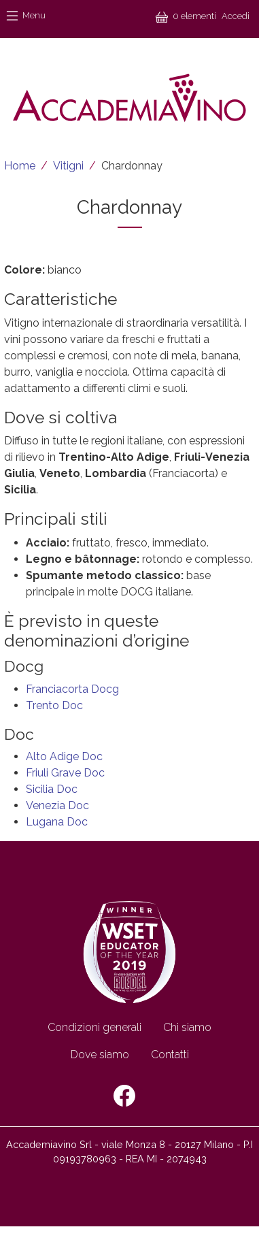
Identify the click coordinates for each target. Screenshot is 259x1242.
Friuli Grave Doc (65, 772)
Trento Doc (54, 705)
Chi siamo (187, 1027)
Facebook (124, 1096)
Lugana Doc (57, 821)
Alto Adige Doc (64, 756)
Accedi (235, 16)
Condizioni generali (94, 1027)
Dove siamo (100, 1054)
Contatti (170, 1054)
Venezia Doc (57, 805)
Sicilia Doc (51, 789)
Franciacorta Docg (72, 689)
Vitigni (68, 165)
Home (19, 165)
